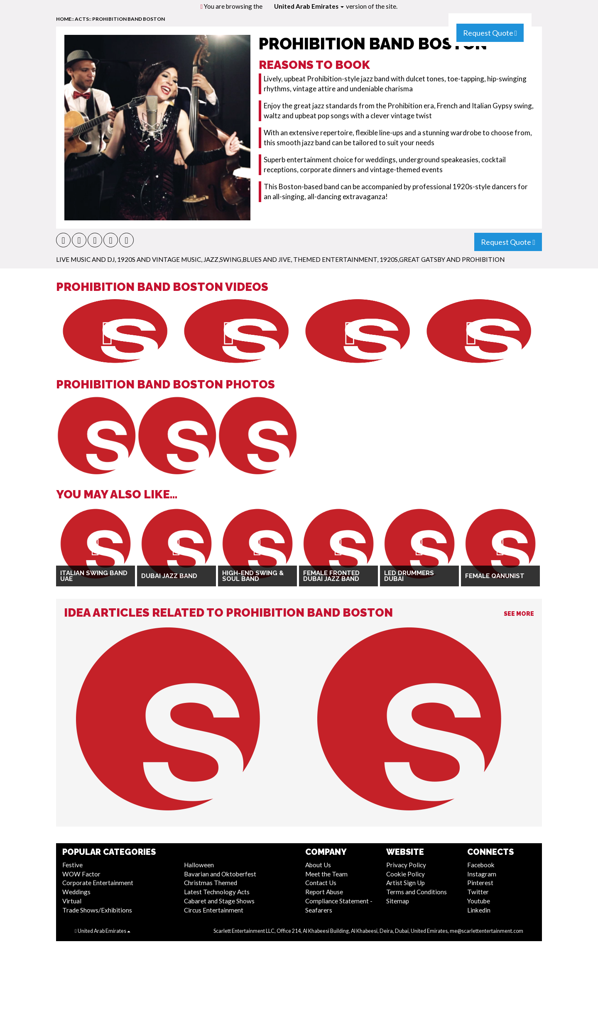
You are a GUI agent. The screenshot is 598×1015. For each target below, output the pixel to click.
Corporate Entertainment (97, 882)
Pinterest (480, 882)
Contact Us (320, 882)
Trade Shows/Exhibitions (97, 910)
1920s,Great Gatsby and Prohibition (442, 259)
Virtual (71, 901)
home (63, 19)
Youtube (478, 901)
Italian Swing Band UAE (93, 576)
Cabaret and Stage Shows (219, 901)
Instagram (481, 874)
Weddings (76, 891)
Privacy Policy (406, 865)
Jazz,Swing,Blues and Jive (247, 259)
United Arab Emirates (309, 6)
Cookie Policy (405, 874)
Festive (72, 865)
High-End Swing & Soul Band (253, 576)
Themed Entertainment (335, 259)
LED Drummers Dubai (409, 576)
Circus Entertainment (213, 910)
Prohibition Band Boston (128, 19)
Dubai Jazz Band (169, 576)
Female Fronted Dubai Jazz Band (331, 576)
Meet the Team (326, 874)
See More (519, 613)
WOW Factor (81, 874)
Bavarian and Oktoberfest (220, 874)
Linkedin (478, 910)
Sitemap (397, 901)
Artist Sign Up (405, 882)
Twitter (478, 891)
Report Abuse (324, 891)
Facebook (481, 865)
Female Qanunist (494, 576)
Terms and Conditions (416, 891)
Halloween (199, 865)
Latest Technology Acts (217, 891)
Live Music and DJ (85, 259)
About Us (318, 865)
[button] (63, 240)
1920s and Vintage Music (159, 259)
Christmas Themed (210, 882)
